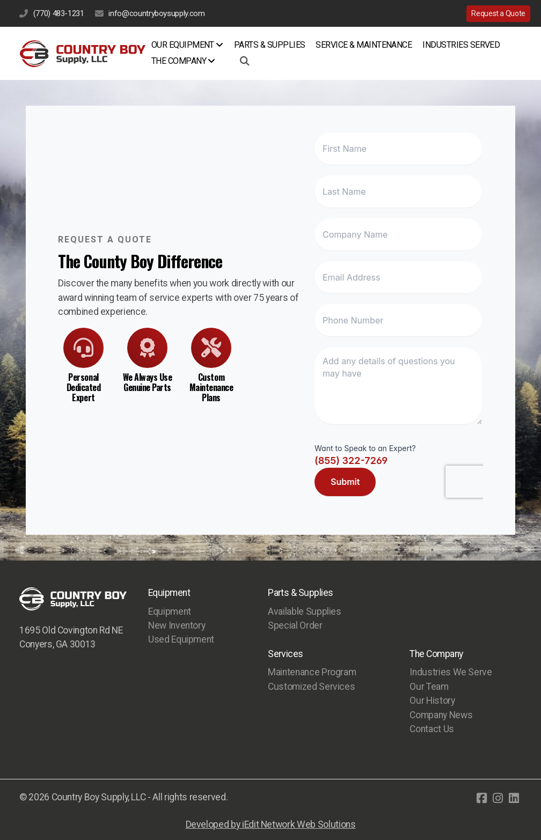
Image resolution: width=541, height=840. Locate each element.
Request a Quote (498, 13)
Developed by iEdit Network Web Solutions (271, 824)
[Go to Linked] (514, 798)
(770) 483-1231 (58, 13)
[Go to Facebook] (481, 798)
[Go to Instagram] (497, 798)
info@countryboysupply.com (156, 13)
